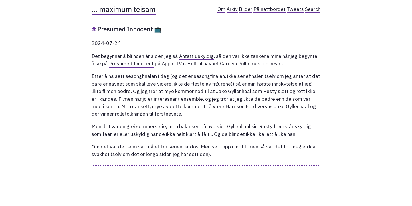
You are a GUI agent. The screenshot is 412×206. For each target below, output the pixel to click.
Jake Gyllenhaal (291, 106)
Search (312, 9)
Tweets (295, 9)
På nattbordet (269, 9)
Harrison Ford (240, 106)
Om (221, 9)
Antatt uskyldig (196, 56)
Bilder (245, 9)
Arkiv (232, 9)
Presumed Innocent (131, 63)
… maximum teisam (124, 9)
